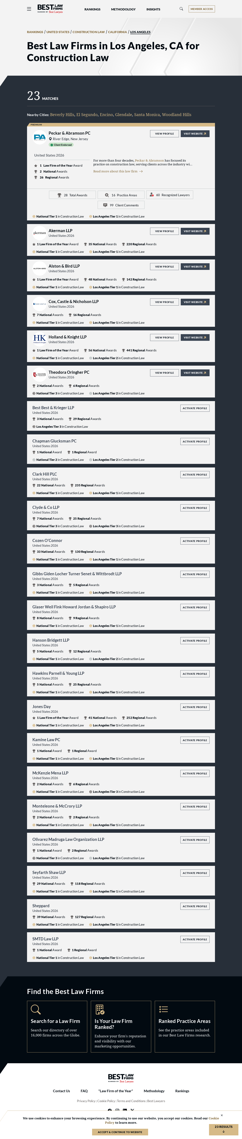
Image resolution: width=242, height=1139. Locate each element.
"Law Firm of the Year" (115, 1091)
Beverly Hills (62, 114)
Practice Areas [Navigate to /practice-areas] (185, 1026)
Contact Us (61, 1091)
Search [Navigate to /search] (57, 1026)
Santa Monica (147, 114)
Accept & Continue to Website (120, 1132)
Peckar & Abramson (149, 160)
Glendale (123, 114)
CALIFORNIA (117, 32)
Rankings (182, 1091)
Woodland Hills (176, 114)
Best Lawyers (156, 1101)
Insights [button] (153, 9)
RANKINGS (35, 32)
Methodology (154, 1091)
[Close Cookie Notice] (219, 1115)
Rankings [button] (92, 9)
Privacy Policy (86, 1101)
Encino (106, 114)
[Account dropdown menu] (202, 8)
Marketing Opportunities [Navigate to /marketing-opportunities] (121, 1026)
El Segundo (87, 114)
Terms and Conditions (131, 1101)
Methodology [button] (123, 9)
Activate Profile (195, 408)
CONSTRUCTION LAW (89, 32)
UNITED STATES (58, 32)
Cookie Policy (106, 1101)
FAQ (84, 1091)
